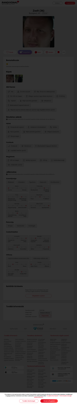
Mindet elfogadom (49, 401)
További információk (52, 396)
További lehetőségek (28, 401)
